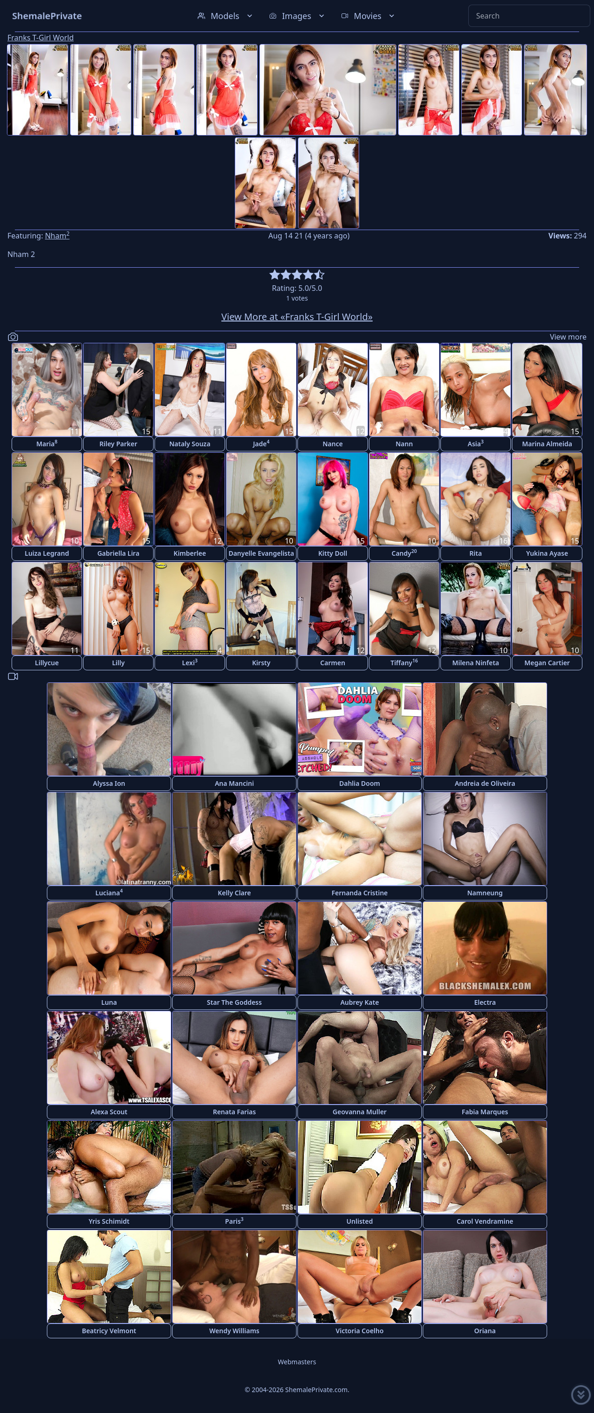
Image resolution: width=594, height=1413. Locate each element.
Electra (485, 1002)
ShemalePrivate (47, 15)
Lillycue (46, 662)
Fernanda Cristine (359, 892)
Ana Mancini (234, 783)
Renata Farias (234, 1111)
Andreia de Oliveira (485, 783)
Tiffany (404, 662)
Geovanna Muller (360, 1111)
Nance (332, 443)
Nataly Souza (190, 443)
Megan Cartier (547, 662)
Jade (261, 443)
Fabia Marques (485, 1111)
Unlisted (360, 1221)
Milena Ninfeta (475, 662)
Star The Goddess (234, 1002)
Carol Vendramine (485, 1221)
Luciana (109, 892)
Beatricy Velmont (109, 1330)
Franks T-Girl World (40, 37)
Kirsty (261, 662)
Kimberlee (190, 553)
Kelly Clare (234, 892)
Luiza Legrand (47, 553)
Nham (57, 236)
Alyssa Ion (109, 783)
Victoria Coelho (359, 1330)
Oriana (485, 1330)
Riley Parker (118, 443)
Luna (109, 1002)
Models (226, 15)
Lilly (118, 662)
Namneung (485, 892)
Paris (234, 1221)
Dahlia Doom (359, 783)
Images (297, 15)
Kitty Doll (333, 553)
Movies (368, 15)
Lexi (189, 662)
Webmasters (297, 1361)
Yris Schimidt (109, 1221)
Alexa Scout (109, 1111)
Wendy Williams (234, 1330)
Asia (476, 443)
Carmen (332, 662)
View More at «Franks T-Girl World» (297, 316)
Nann (404, 443)
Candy (404, 553)
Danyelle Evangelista (261, 553)
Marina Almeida (547, 443)
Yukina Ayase (547, 553)
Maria (46, 443)
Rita (476, 553)
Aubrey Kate (359, 1002)
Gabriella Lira (118, 553)
